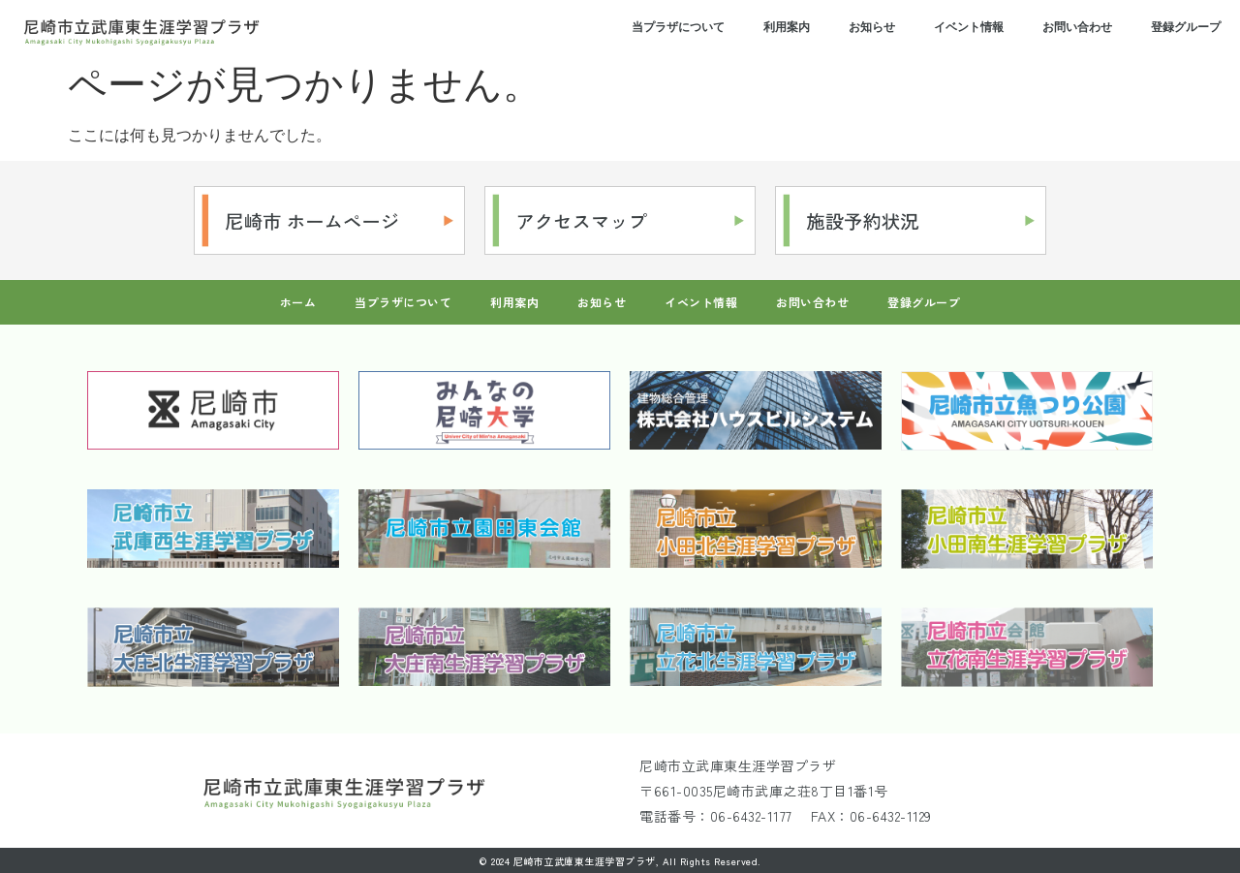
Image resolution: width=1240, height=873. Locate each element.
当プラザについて (678, 27)
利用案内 (786, 27)
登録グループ (1186, 27)
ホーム (298, 302)
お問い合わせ (1077, 27)
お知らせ (872, 27)
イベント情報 (969, 27)
